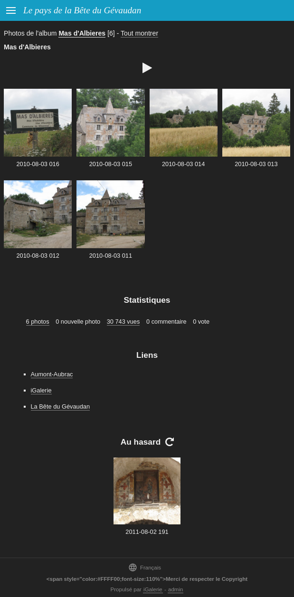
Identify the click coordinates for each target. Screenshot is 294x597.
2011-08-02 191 (146, 531)
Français (144, 567)
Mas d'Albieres (81, 33)
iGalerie (41, 390)
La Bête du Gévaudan (60, 406)
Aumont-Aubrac (52, 374)
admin (175, 589)
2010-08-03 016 (37, 164)
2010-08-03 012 (37, 255)
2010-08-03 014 (183, 164)
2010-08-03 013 (256, 164)
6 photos (37, 321)
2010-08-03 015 (110, 164)
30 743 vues (123, 321)
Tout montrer (139, 33)
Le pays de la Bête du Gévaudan (82, 10)
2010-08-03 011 (110, 255)
